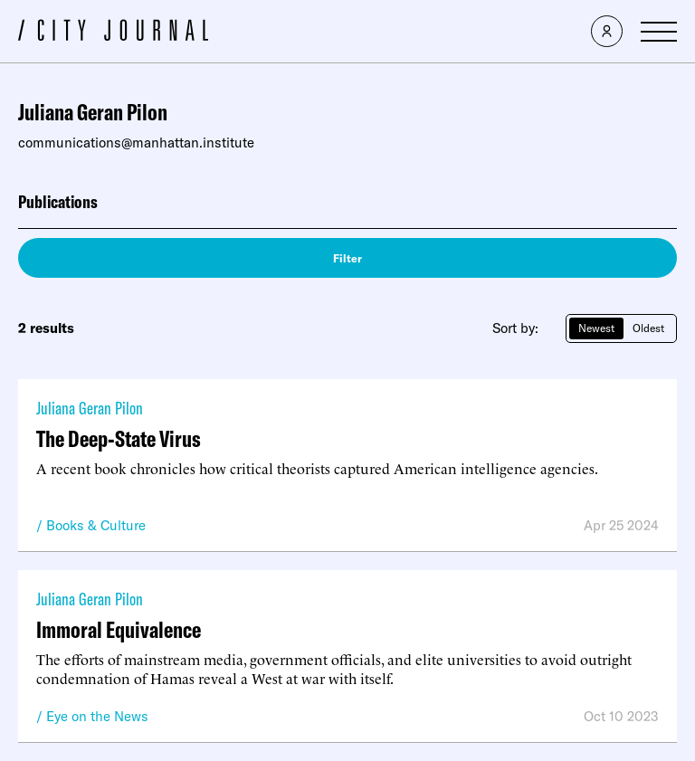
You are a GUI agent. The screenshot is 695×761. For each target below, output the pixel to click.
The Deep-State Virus (118, 438)
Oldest (648, 328)
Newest (596, 328)
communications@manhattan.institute (136, 142)
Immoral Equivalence (118, 629)
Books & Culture (96, 525)
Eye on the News (97, 716)
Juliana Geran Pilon (89, 407)
